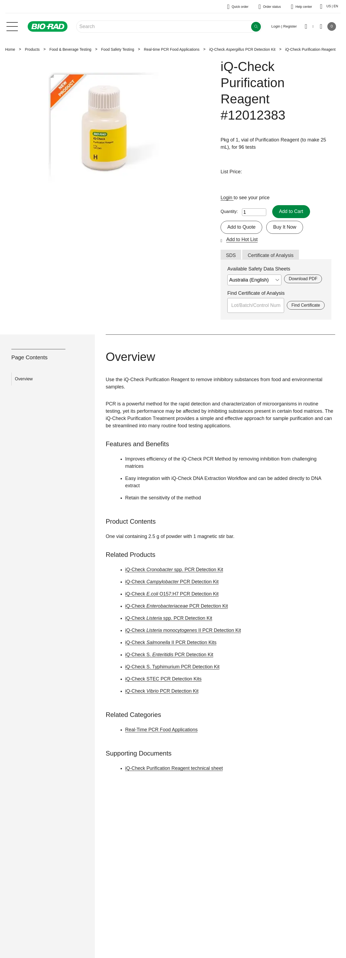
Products (32, 49)
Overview (24, 379)
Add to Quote (241, 227)
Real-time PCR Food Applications (171, 49)
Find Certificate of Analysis (256, 293)
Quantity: (229, 211)
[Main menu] (12, 26)
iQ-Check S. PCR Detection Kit (170, 655)
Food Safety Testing (117, 49)
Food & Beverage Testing (70, 49)
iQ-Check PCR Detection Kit (242, 49)
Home (10, 49)
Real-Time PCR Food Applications (162, 730)
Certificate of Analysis (271, 255)
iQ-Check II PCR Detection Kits (171, 642)
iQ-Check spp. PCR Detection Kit (169, 618)
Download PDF (302, 279)
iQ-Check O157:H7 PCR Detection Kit (172, 594)
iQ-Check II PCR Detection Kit (184, 630)
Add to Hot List (242, 239)
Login (227, 197)
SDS (231, 255)
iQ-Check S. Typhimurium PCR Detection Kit (173, 667)
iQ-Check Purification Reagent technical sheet (174, 768)
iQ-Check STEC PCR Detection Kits (164, 679)
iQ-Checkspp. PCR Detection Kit (175, 570)
